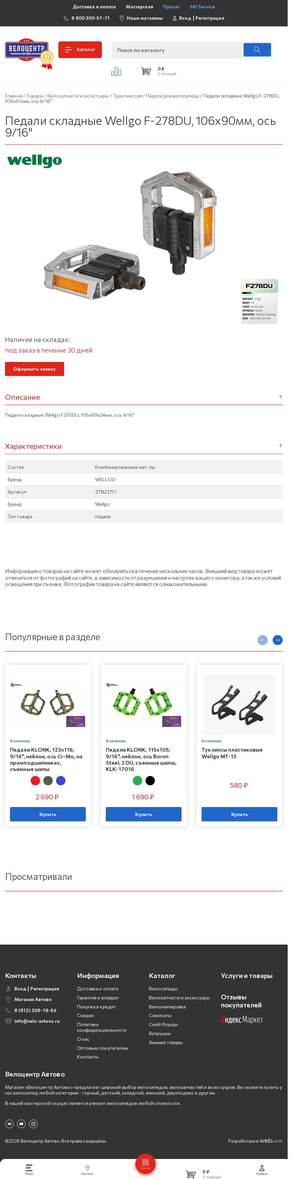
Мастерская (139, 6)
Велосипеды (163, 990)
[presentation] (263, 642)
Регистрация (210, 18)
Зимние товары (166, 1044)
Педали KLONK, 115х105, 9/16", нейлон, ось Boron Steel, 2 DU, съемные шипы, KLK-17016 (141, 761)
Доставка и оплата (94, 6)
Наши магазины (145, 18)
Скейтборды (163, 1026)
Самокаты (160, 1017)
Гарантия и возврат (98, 999)
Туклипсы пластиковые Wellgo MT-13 (232, 755)
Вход (185, 18)
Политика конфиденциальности (102, 1029)
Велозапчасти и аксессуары (179, 999)
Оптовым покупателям (102, 1050)
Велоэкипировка (167, 1008)
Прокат (171, 6)
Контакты (88, 1059)
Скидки (85, 1017)
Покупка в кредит (96, 1008)
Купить (47, 816)
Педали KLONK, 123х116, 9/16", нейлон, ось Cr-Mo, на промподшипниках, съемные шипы (46, 761)
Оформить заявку (34, 371)
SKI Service (202, 6)
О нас (83, 1041)
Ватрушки (160, 1035)
